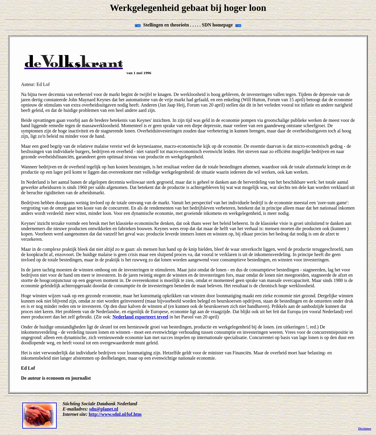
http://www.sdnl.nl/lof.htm (115, 414)
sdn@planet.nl (103, 408)
